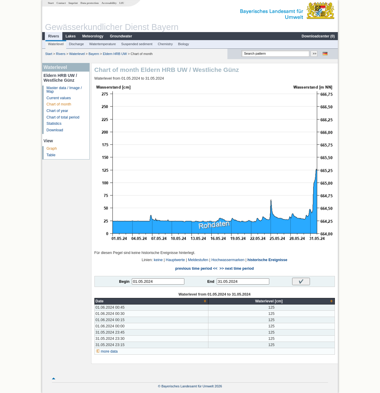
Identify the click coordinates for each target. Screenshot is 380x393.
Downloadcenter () (318, 36)
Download (55, 130)
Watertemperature (102, 44)
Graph (52, 148)
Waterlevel (56, 44)
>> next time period (236, 268)
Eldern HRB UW (115, 54)
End (210, 282)
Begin (124, 282)
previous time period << (196, 268)
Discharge (76, 44)
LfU (121, 2)
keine (158, 260)
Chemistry (165, 44)
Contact (61, 2)
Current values (59, 98)
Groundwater (121, 36)
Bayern (93, 54)
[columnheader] (151, 301)
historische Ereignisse (267, 260)
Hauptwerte (175, 260)
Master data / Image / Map (64, 90)
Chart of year (57, 111)
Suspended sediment (136, 44)
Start (51, 2)
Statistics (54, 123)
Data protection (89, 2)
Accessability (109, 2)
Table (51, 155)
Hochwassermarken (227, 260)
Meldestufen (198, 260)
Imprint (73, 2)
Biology (183, 44)
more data (109, 351)
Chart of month (59, 104)
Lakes (71, 36)
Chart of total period (63, 117)
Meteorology (92, 36)
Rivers (53, 36)
